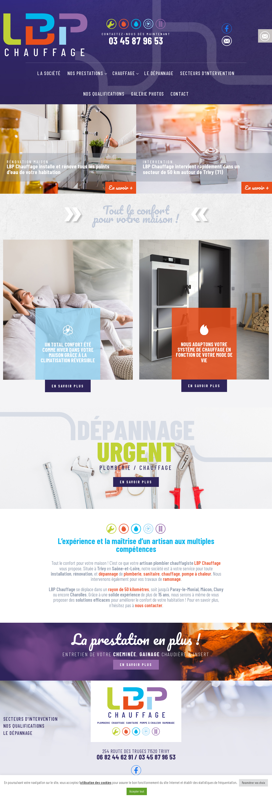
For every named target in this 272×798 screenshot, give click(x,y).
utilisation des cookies (95, 782)
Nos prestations (87, 73)
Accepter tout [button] (136, 791)
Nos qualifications (104, 94)
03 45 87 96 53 (136, 41)
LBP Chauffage (207, 563)
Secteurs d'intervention (207, 73)
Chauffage (125, 73)
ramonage (172, 579)
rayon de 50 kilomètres (128, 589)
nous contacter (148, 605)
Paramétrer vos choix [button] (253, 783)
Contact (180, 94)
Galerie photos (147, 94)
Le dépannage (158, 73)
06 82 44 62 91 (115, 757)
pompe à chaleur (196, 574)
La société (49, 73)
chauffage (170, 574)
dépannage (109, 574)
